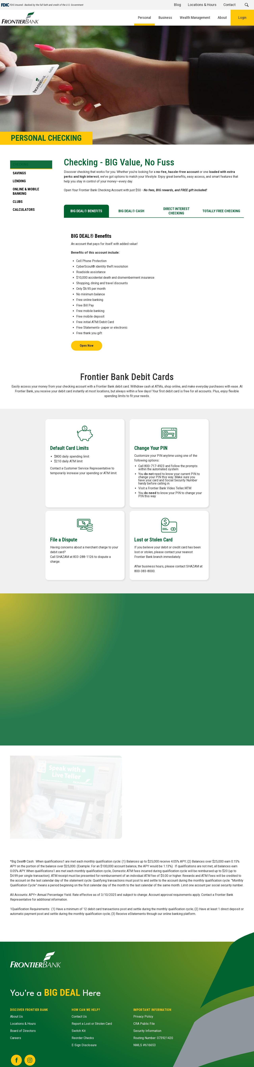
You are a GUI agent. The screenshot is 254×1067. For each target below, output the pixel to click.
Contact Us (79, 1016)
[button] (246, 5)
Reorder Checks (83, 1038)
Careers (15, 1038)
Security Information (147, 1031)
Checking (20, 164)
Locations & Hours (23, 1024)
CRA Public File (144, 1024)
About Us (16, 1016)
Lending (19, 181)
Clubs (18, 201)
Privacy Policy (143, 1016)
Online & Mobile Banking (26, 191)
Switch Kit (79, 1031)
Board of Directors (23, 1031)
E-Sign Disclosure (84, 1045)
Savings (19, 173)
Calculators (24, 209)
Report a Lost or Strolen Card (92, 1024)
